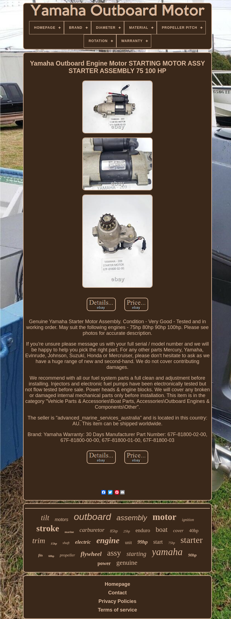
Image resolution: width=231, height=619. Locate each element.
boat (162, 529)
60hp (51, 556)
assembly (132, 518)
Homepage (117, 584)
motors (61, 519)
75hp (171, 543)
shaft (66, 543)
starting (137, 553)
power (104, 563)
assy (114, 552)
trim (38, 540)
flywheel (91, 553)
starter (192, 540)
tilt (45, 518)
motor (164, 517)
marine (69, 531)
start (158, 542)
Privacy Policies (117, 601)
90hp (192, 555)
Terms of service (117, 610)
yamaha (167, 552)
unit (128, 542)
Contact (117, 592)
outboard (92, 516)
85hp (114, 531)
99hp (142, 542)
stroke (47, 528)
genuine (126, 562)
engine (107, 540)
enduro (142, 530)
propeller (67, 555)
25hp (126, 531)
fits (40, 555)
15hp (54, 543)
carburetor (91, 530)
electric (83, 542)
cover (178, 530)
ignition (188, 520)
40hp (194, 530)
